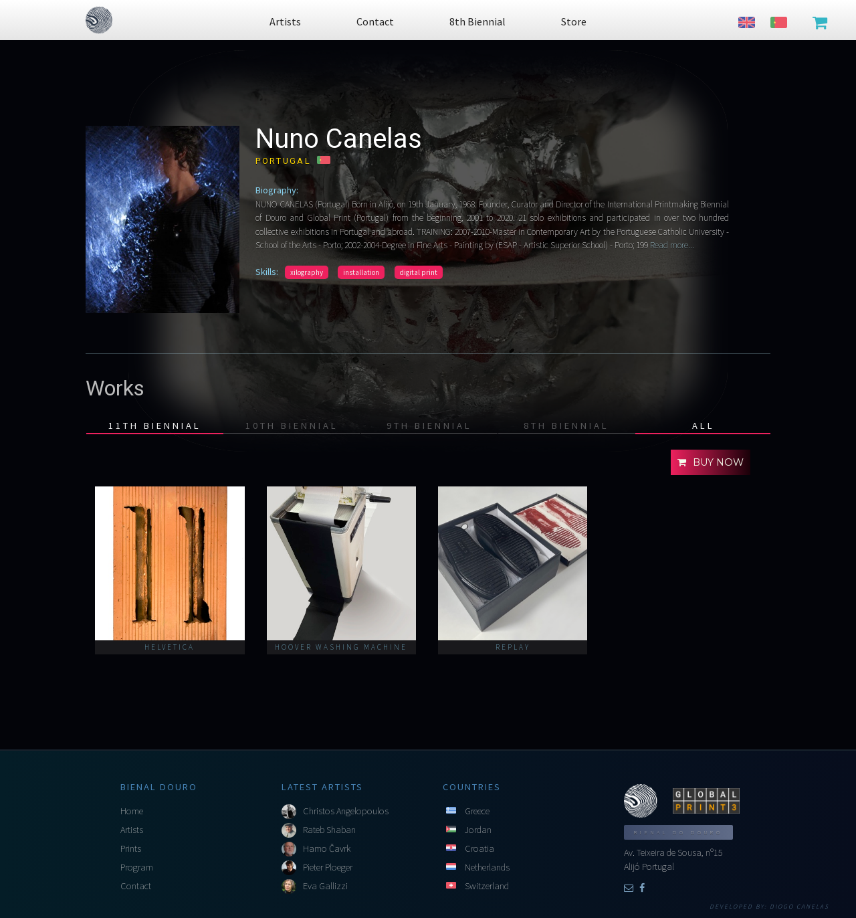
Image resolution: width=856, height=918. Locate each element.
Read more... (671, 245)
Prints (130, 848)
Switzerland (487, 886)
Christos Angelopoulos (346, 811)
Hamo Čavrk (326, 848)
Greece (477, 811)
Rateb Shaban (329, 830)
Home (131, 811)
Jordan (478, 830)
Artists (131, 830)
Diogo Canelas (799, 907)
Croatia (479, 848)
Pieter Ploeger (327, 867)
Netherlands (487, 867)
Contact (135, 886)
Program (136, 867)
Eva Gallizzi (325, 886)
